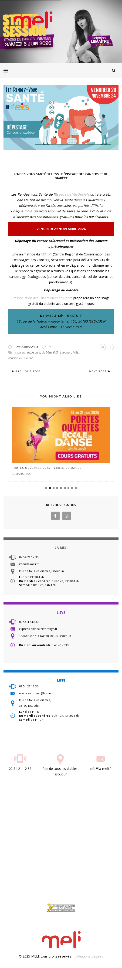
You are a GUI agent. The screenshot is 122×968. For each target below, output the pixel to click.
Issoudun (65, 352)
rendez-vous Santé (20, 358)
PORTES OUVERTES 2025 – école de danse (47, 467)
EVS (55, 352)
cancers (20, 352)
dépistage (33, 352)
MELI (76, 352)
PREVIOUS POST (26, 371)
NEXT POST (99, 371)
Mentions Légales (89, 956)
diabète (46, 352)
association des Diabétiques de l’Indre (43, 298)
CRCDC (46, 254)
